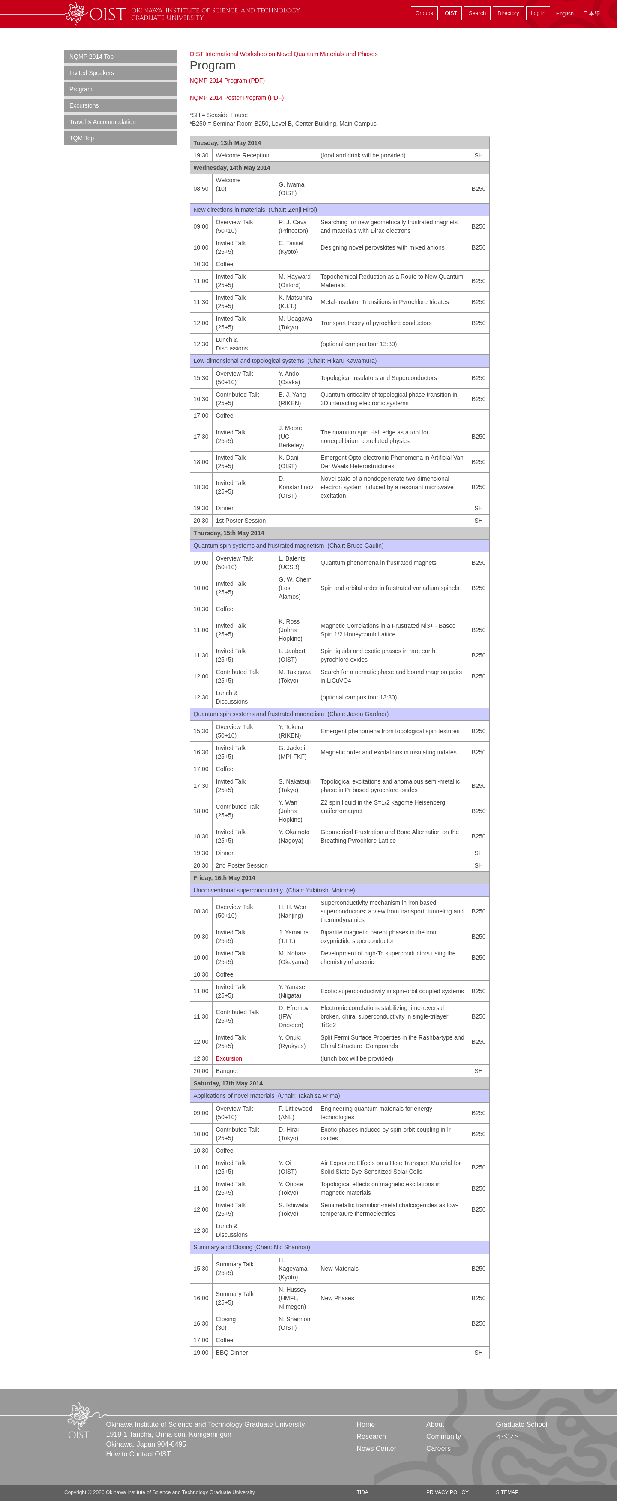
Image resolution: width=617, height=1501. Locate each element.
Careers (438, 1448)
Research (371, 1436)
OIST (451, 13)
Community (443, 1436)
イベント (507, 1436)
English (565, 14)
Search (477, 13)
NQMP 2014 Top (91, 56)
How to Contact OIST (138, 1454)
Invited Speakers (91, 72)
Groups (424, 13)
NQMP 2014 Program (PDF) (227, 80)
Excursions (84, 105)
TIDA (362, 1492)
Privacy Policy (447, 1492)
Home (366, 1424)
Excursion (230, 1058)
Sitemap (507, 1492)
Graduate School (521, 1424)
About (435, 1424)
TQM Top (81, 138)
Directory (508, 13)
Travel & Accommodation (102, 121)
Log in (538, 13)
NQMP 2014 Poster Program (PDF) (237, 97)
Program (81, 89)
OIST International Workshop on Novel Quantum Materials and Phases (284, 54)
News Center (376, 1448)
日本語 (591, 13)
